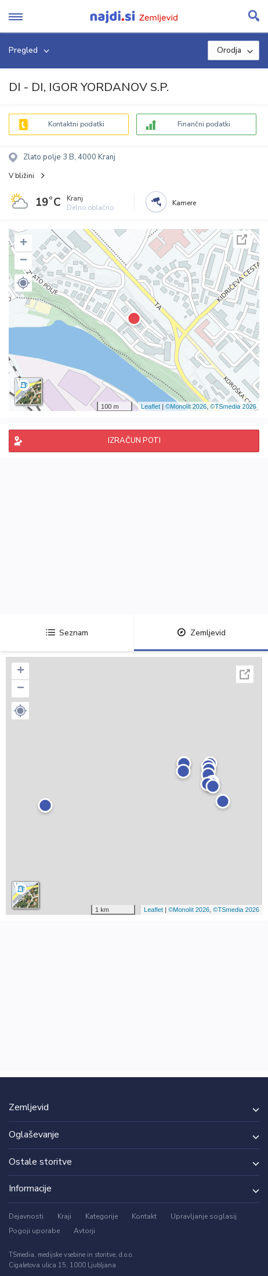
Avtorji (84, 1230)
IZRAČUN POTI (134, 440)
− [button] (23, 261)
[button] (23, 283)
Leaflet (150, 406)
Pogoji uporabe (34, 1230)
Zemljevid (201, 632)
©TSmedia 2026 (233, 406)
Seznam (67, 632)
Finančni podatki (204, 124)
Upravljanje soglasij (204, 1216)
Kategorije (101, 1216)
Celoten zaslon (242, 239)
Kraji (64, 1216)
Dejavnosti (26, 1216)
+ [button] (23, 243)
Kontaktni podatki (76, 124)
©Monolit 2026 (186, 406)
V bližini (21, 175)
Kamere (184, 203)
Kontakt (144, 1216)
